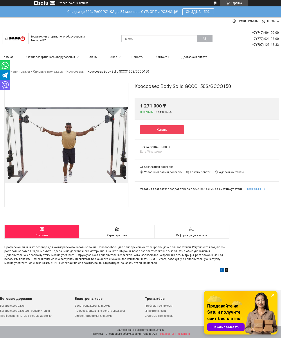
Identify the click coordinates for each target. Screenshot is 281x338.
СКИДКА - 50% (198, 12)
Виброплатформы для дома (93, 315)
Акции (93, 57)
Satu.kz (159, 329)
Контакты (162, 57)
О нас (113, 57)
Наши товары (20, 71)
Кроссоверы (75, 71)
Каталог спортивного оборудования (50, 57)
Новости (137, 57)
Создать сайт (66, 3)
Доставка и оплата (194, 57)
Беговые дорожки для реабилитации (25, 310)
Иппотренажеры (156, 310)
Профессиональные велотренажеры (100, 310)
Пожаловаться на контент (174, 333)
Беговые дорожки (12, 305)
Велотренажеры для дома (92, 305)
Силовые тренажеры (48, 71)
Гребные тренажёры (159, 305)
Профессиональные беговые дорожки (26, 315)
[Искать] (205, 38)
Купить (162, 129)
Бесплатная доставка (158, 166)
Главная (8, 57)
